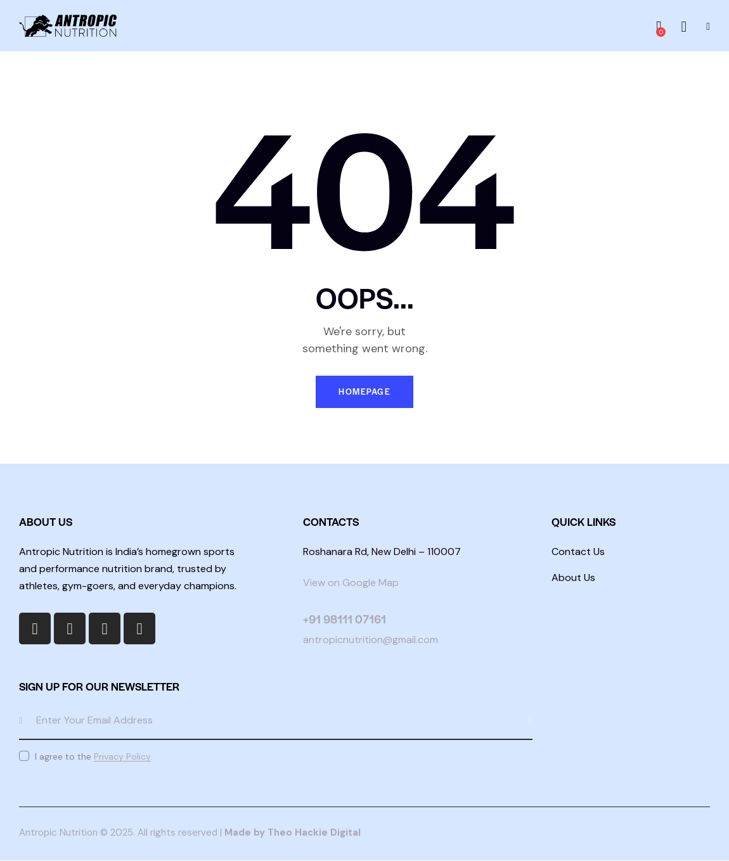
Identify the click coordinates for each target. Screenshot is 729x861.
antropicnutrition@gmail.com (370, 640)
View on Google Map (351, 583)
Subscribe (522, 721)
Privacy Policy (122, 757)
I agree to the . (94, 756)
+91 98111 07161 (344, 619)
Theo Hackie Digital (314, 833)
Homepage (364, 392)
